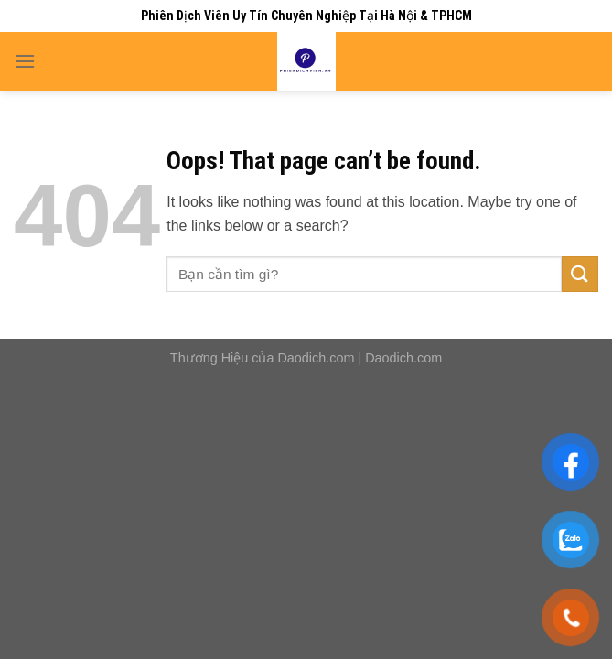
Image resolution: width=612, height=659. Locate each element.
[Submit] (580, 274)
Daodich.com (315, 358)
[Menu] (25, 60)
